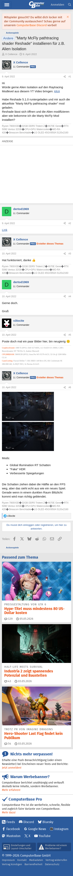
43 (7, 681)
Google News (37, 829)
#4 (70, 296)
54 (7, 744)
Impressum (8, 860)
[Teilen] (64, 76)
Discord (28, 822)
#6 (70, 387)
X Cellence (11, 54)
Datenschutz (52, 864)
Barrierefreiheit (33, 864)
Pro (33, 67)
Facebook (13, 829)
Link (4, 230)
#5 (70, 334)
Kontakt (22, 860)
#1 (70, 76)
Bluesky (47, 822)
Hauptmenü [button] (6, 5)
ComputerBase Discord (32, 25)
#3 (70, 253)
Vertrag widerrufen (56, 860)
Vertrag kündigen (12, 864)
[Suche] (69, 4)
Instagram (61, 829)
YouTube (45, 836)
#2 (70, 223)
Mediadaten (36, 860)
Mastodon (13, 836)
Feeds (10, 822)
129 (8, 619)
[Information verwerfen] (67, 17)
